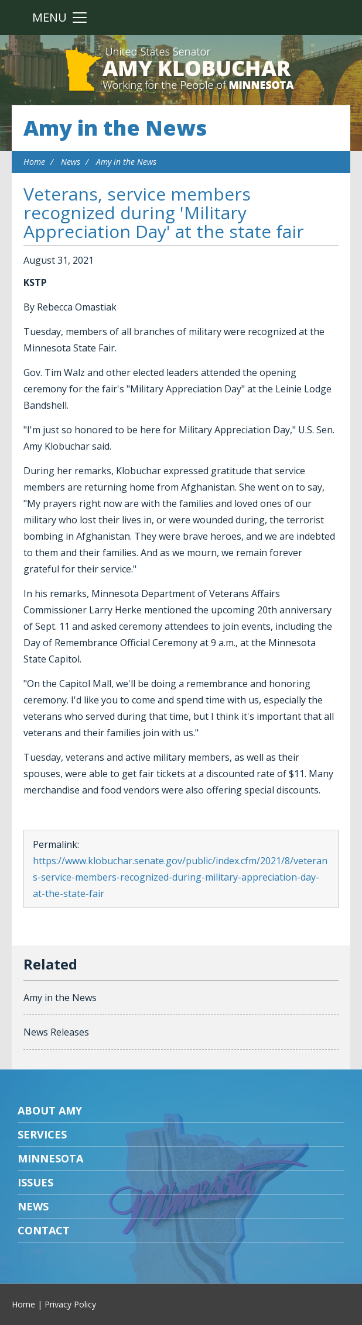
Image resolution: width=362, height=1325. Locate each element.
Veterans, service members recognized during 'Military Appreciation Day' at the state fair (163, 212)
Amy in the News (115, 127)
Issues (35, 1182)
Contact (44, 1230)
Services (42, 1134)
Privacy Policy (70, 1304)
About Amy (50, 1110)
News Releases (56, 1032)
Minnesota (50, 1158)
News (70, 161)
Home (34, 161)
